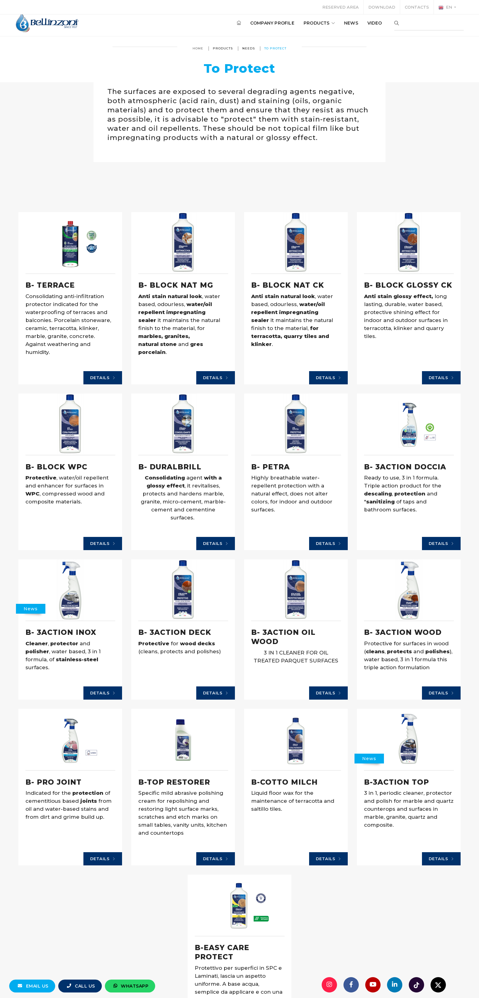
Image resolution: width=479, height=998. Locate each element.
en (446, 7)
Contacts (417, 7)
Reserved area (340, 7)
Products (315, 24)
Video (370, 24)
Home (198, 48)
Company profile (268, 24)
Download (381, 7)
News (347, 24)
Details (103, 378)
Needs (248, 48)
